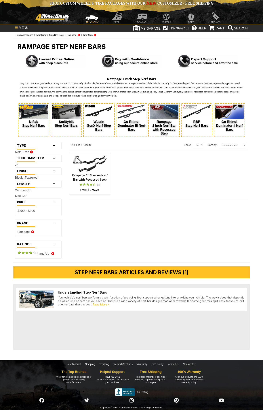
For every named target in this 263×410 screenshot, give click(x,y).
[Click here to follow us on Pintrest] (176, 400)
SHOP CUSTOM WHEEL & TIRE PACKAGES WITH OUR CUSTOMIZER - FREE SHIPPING (131, 3)
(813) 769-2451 (112, 377)
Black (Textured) (27, 177)
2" (16, 165)
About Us (173, 364)
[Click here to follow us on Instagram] (131, 400)
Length (38, 184)
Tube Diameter (38, 158)
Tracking (104, 364)
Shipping (90, 364)
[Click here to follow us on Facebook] (41, 400)
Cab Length (23, 190)
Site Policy (157, 364)
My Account (74, 364)
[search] (237, 28)
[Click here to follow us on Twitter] (86, 400)
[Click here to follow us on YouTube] (221, 400)
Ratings (38, 244)
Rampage (25, 232)
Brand (38, 223)
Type (38, 145)
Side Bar (21, 196)
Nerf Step (24, 152)
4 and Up (35, 253)
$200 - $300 (26, 211)
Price (38, 202)
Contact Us (189, 364)
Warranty (142, 364)
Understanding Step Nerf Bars (82, 292)
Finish (38, 171)
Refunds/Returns (123, 364)
